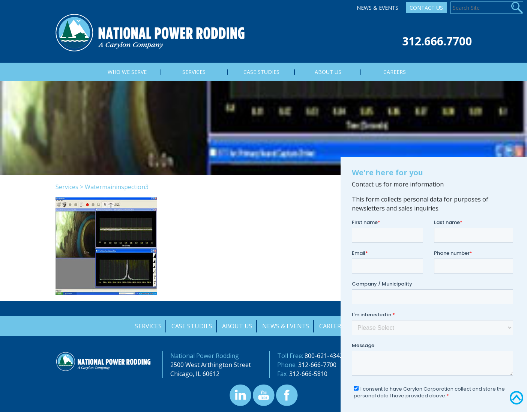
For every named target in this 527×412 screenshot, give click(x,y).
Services (67, 187)
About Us (237, 326)
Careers (331, 326)
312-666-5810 (308, 374)
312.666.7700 (437, 41)
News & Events (377, 7)
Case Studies (191, 326)
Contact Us (426, 7)
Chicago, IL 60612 (194, 374)
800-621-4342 (324, 356)
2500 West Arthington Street (210, 365)
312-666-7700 (317, 365)
